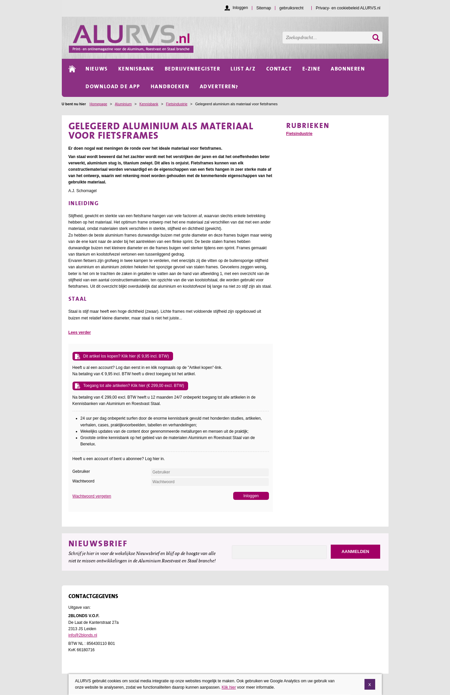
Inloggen (240, 7)
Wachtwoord (83, 481)
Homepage (98, 104)
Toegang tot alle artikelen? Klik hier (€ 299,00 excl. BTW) (133, 385)
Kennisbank (148, 104)
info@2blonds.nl (82, 635)
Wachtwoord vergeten (91, 496)
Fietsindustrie (176, 104)
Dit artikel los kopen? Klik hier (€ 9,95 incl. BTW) (126, 356)
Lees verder (79, 332)
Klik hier (228, 688)
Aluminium (123, 104)
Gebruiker (81, 471)
